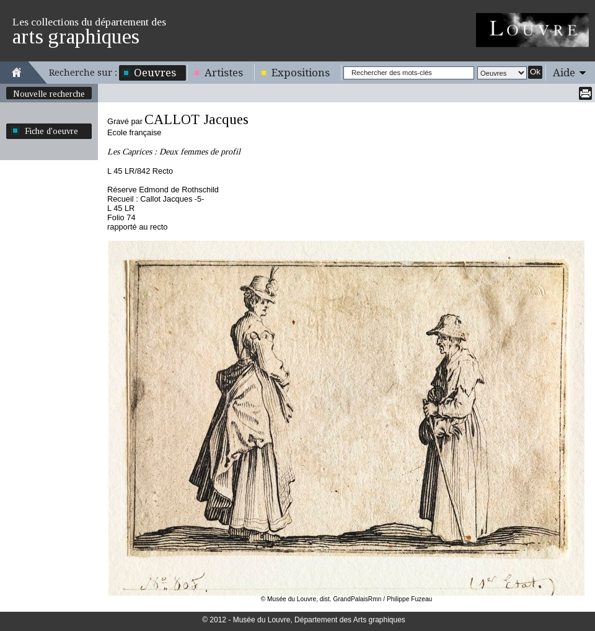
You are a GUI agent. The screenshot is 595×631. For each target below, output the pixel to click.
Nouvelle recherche (49, 94)
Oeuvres (155, 72)
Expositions (300, 72)
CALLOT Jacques (196, 119)
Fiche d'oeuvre (51, 131)
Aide (564, 72)
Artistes (224, 72)
